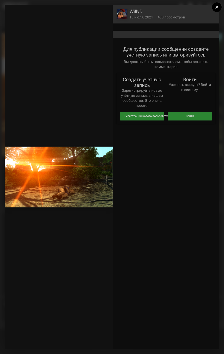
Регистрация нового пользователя (144, 116)
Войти (190, 116)
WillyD (136, 11)
